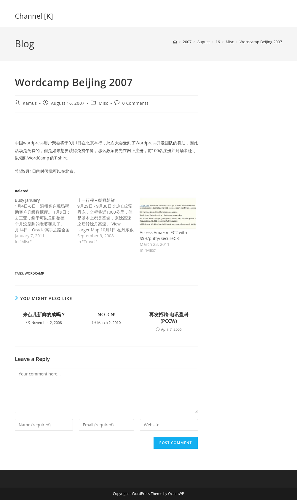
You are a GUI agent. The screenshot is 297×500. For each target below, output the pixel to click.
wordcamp (34, 273)
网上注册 (135, 150)
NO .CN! (107, 314)
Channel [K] (34, 16)
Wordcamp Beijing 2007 (260, 41)
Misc (103, 103)
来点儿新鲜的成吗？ (44, 314)
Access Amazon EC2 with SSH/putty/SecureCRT (163, 235)
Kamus (30, 103)
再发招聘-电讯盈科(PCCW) (169, 317)
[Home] (175, 41)
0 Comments (135, 103)
